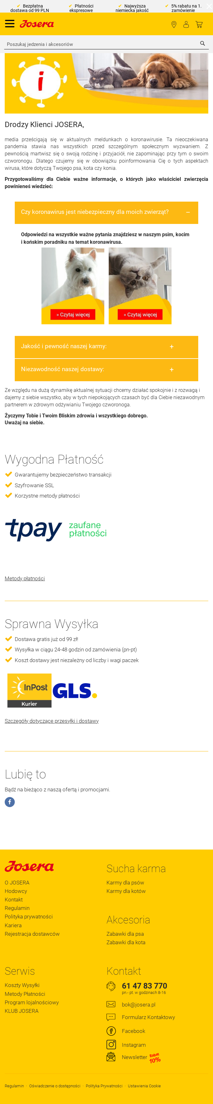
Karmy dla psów (125, 882)
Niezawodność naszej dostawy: (62, 369)
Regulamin (17, 908)
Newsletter (141, 1057)
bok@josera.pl (139, 1004)
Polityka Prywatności (104, 1086)
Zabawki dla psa (125, 934)
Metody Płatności (25, 994)
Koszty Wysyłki (22, 985)
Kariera (13, 925)
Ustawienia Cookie (144, 1086)
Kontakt (14, 899)
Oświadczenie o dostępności (54, 1086)
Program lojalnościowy (32, 1002)
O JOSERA (17, 882)
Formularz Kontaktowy (148, 1017)
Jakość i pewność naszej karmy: (64, 346)
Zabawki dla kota (125, 942)
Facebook (133, 1031)
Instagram (134, 1045)
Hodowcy (16, 891)
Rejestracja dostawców (32, 934)
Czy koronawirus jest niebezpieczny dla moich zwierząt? (95, 211)
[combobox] (106, 44)
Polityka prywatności (29, 916)
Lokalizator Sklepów (174, 24)
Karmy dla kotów (126, 891)
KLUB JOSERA (22, 1011)
